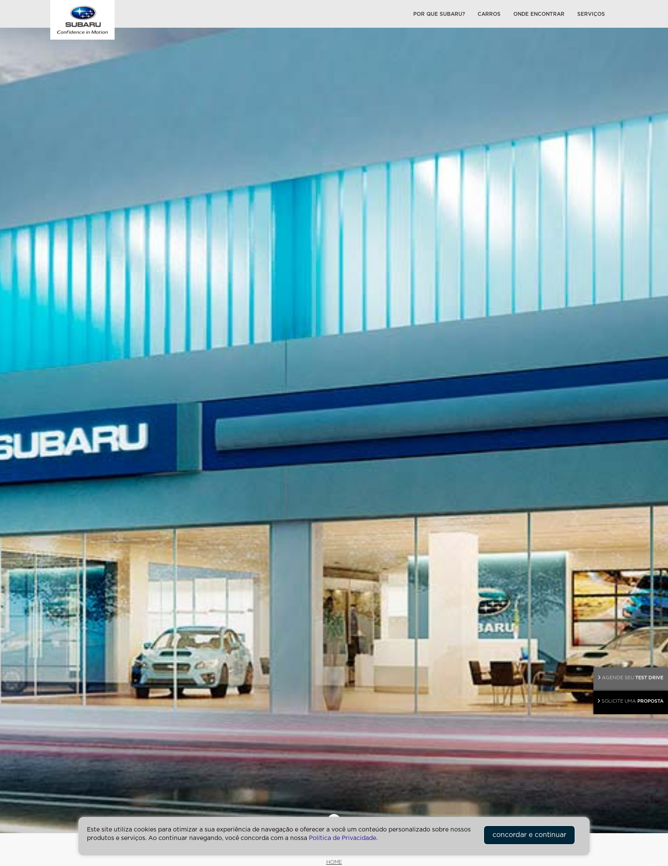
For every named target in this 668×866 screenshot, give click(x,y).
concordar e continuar (529, 834)
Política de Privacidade (342, 838)
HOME (334, 862)
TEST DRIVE (630, 677)
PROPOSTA (631, 700)
